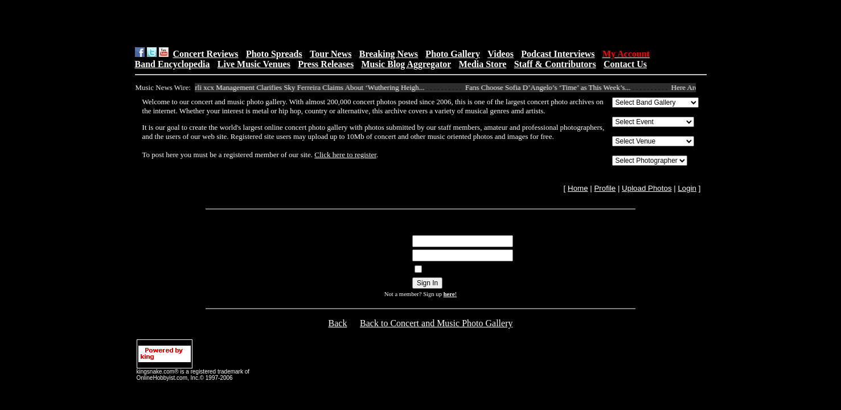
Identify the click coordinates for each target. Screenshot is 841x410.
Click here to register (345, 154)
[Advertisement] (278, 23)
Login (687, 188)
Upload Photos (646, 188)
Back (338, 323)
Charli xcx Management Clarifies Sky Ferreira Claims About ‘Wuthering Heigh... (308, 87)
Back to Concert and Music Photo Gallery (436, 323)
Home (578, 188)
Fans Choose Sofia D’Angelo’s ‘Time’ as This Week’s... (551, 87)
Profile (605, 188)
